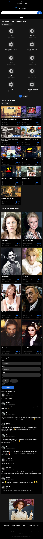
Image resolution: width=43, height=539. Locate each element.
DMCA (25, 528)
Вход (26, 3)
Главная (6, 525)
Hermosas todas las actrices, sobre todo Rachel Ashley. (16, 490)
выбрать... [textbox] (6, 363)
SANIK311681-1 (10, 459)
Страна (4, 366)
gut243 (7, 394)
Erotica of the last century (16, 1)
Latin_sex (8, 467)
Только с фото (8, 384)
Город (3, 372)
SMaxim (8, 402)
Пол (3, 360)
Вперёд (25, 96)
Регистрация (19, 3)
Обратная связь (33, 525)
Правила (18, 528)
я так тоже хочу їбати (8, 463)
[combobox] (21, 363)
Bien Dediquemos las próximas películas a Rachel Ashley (19, 482)
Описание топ (6, 398)
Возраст (4, 378)
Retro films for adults (29, 1)
